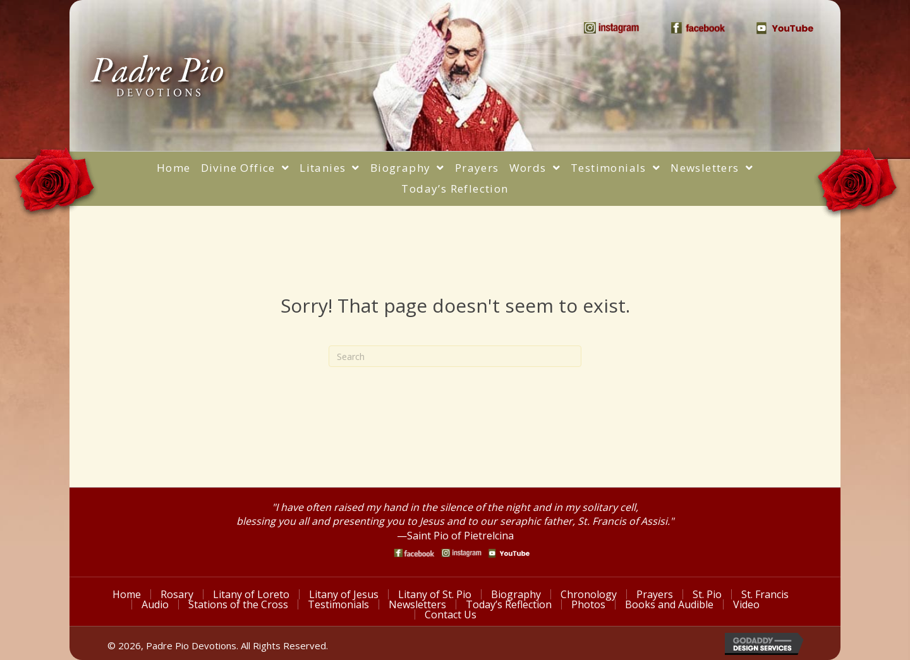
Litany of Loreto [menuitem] (251, 594)
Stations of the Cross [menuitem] (238, 604)
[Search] (455, 356)
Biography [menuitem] (516, 594)
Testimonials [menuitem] (338, 604)
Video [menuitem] (746, 604)
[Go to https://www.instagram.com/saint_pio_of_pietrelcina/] (461, 553)
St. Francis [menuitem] (765, 594)
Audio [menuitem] (155, 604)
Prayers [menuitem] (654, 594)
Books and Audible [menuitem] (669, 604)
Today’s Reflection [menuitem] (509, 604)
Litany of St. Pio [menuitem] (434, 594)
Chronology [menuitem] (589, 594)
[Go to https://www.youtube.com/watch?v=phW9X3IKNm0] (509, 553)
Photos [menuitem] (588, 604)
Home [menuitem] (126, 594)
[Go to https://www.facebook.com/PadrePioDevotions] (414, 553)
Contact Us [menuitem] (450, 614)
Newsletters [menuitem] (417, 604)
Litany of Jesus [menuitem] (344, 594)
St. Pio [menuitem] (707, 594)
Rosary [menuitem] (177, 594)
